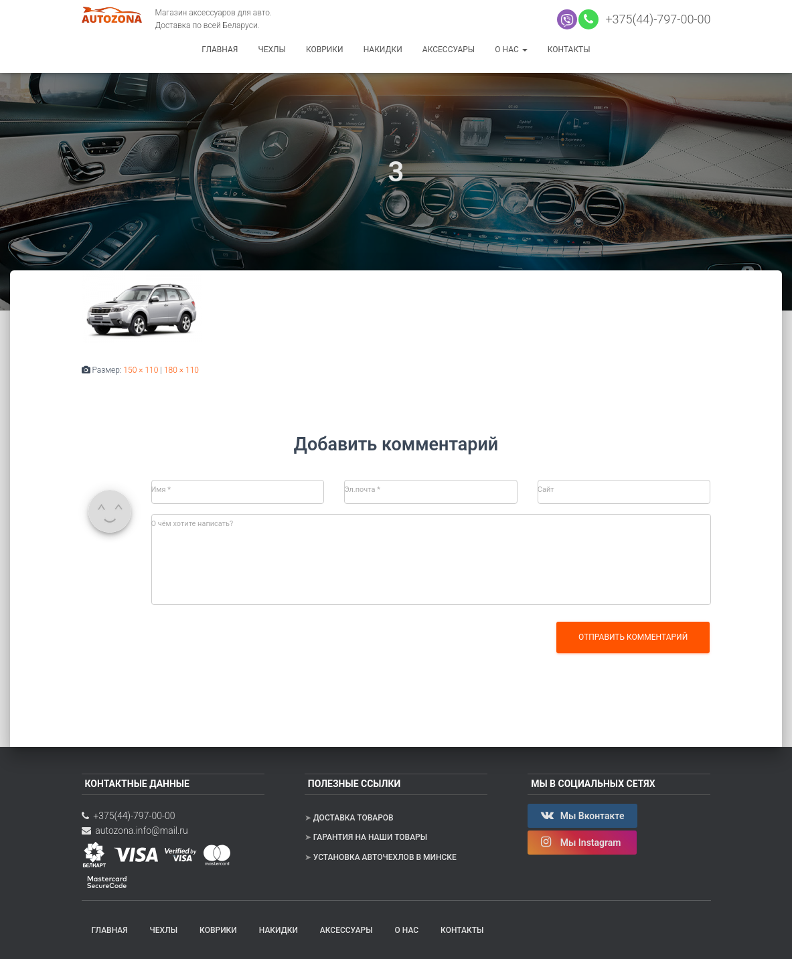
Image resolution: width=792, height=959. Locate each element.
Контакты (569, 49)
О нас (511, 49)
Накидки (383, 49)
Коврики (324, 49)
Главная (220, 49)
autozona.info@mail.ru (135, 830)
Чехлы (272, 49)
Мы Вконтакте (582, 815)
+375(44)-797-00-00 (655, 19)
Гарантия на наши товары (370, 837)
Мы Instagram (582, 842)
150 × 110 (140, 370)
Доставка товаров (353, 817)
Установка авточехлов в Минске (385, 857)
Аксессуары (448, 49)
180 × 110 (181, 370)
